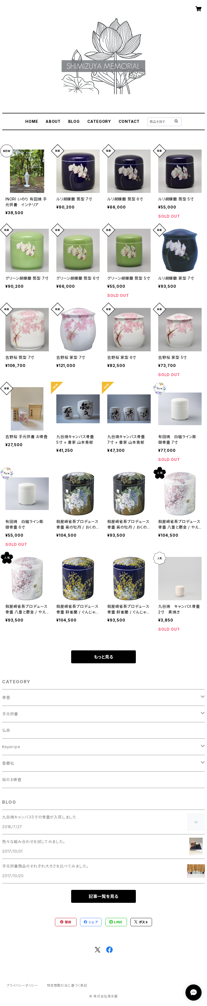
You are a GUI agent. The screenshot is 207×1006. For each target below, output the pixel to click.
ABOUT (53, 121)
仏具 (6, 730)
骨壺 (6, 697)
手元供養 (10, 714)
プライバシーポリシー (22, 985)
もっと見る (103, 657)
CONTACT (129, 121)
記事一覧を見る (103, 896)
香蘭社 (8, 763)
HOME (31, 121)
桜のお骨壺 (12, 779)
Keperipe (11, 746)
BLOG (74, 121)
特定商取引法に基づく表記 (67, 985)
